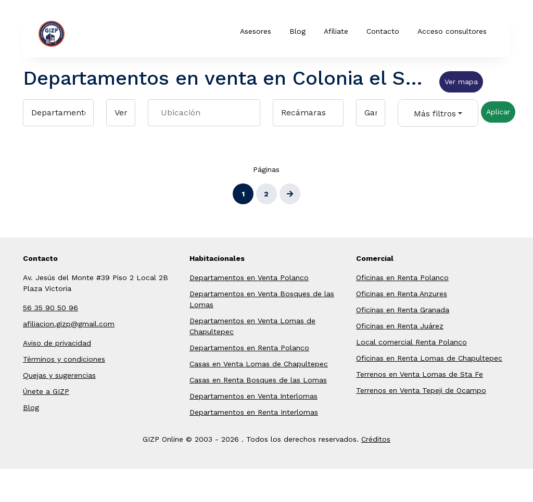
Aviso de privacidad (57, 343)
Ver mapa (461, 81)
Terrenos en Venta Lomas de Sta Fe (419, 374)
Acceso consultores (452, 31)
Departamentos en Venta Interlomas (253, 396)
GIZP (68, 34)
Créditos (375, 439)
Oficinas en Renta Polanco (402, 277)
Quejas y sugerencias (59, 375)
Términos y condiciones (64, 359)
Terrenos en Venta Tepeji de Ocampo (421, 390)
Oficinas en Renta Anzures (401, 293)
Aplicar (498, 112)
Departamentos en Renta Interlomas (253, 412)
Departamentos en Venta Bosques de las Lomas (261, 299)
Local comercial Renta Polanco (411, 342)
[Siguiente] (290, 193)
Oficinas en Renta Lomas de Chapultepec (429, 358)
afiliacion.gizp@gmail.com (69, 324)
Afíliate (336, 31)
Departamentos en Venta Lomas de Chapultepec (252, 326)
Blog (297, 31)
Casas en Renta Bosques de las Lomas (258, 380)
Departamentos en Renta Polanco (249, 348)
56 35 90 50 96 (50, 307)
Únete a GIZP (46, 391)
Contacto (382, 31)
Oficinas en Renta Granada (402, 310)
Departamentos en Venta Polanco (249, 277)
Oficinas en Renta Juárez (399, 326)
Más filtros (435, 113)
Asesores (255, 31)
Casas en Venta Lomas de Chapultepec (258, 364)
